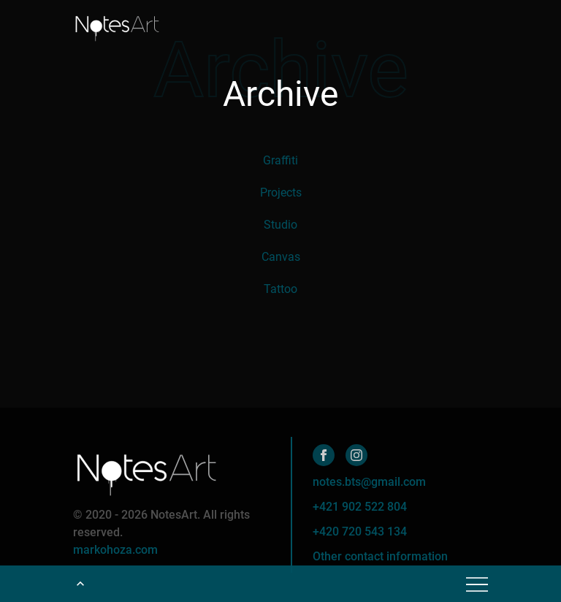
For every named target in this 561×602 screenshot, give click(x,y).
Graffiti (280, 160)
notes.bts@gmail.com (369, 482)
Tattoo (280, 289)
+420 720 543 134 (360, 531)
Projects (281, 192)
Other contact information (380, 556)
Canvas (281, 257)
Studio (280, 225)
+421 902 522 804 (360, 507)
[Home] (117, 25)
